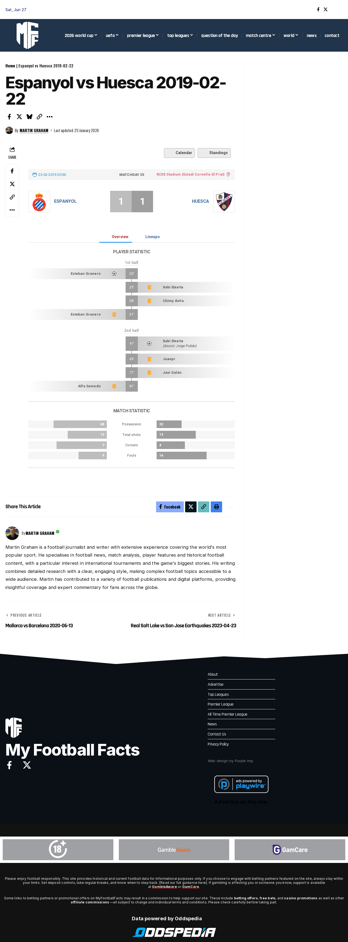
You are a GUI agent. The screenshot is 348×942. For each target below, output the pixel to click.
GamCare (190, 887)
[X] (325, 9)
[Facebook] (318, 9)
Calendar (179, 153)
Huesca (200, 201)
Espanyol (65, 201)
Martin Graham (34, 130)
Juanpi (169, 359)
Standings (214, 153)
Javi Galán (172, 372)
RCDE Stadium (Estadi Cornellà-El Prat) (190, 174)
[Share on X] (19, 116)
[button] (338, 9)
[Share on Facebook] (9, 116)
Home (10, 65)
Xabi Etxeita (173, 287)
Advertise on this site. (241, 802)
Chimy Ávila (173, 301)
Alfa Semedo (89, 386)
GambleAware (164, 887)
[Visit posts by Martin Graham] (9, 130)
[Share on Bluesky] (29, 116)
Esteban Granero (86, 274)
